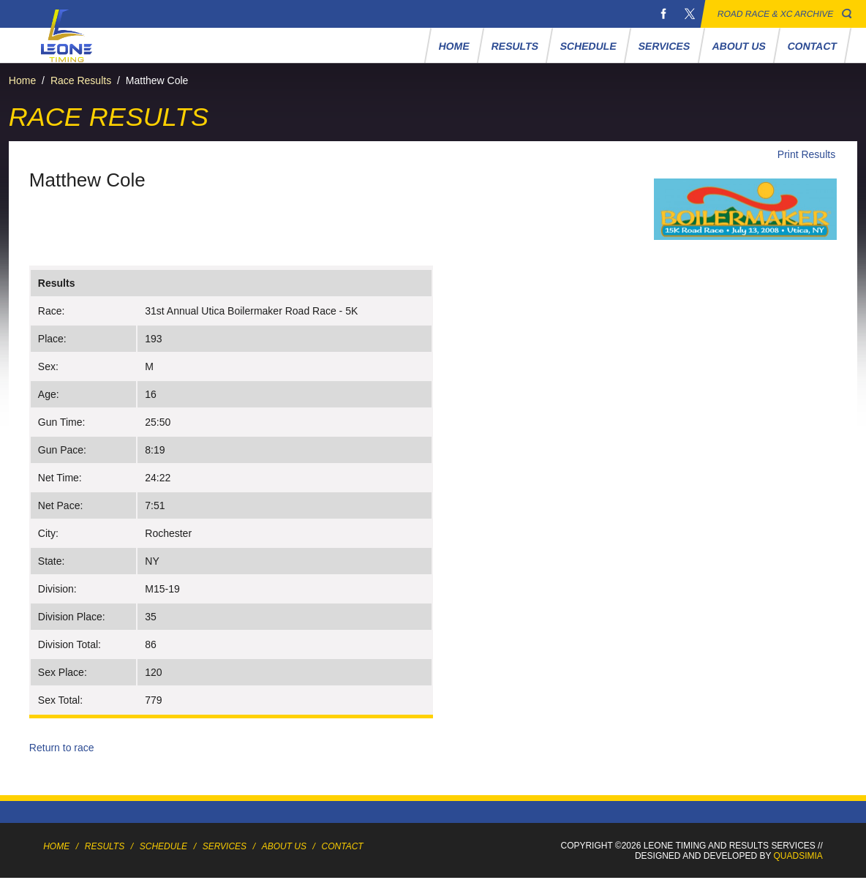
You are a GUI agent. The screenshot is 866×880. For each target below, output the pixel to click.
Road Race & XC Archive (776, 14)
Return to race (61, 747)
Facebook (663, 14)
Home (453, 46)
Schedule (589, 46)
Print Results (806, 154)
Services (664, 46)
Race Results (80, 80)
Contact (811, 46)
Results (514, 46)
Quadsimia (798, 856)
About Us (739, 46)
